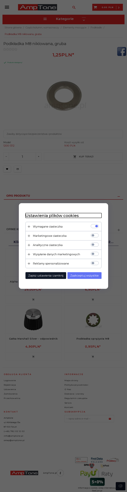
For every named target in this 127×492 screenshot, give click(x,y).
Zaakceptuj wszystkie (84, 275)
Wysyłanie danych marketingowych (56, 254)
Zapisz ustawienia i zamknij (45, 275)
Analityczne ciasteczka (48, 245)
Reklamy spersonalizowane (51, 263)
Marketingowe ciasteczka (49, 235)
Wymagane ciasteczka (48, 226)
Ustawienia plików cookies (52, 215)
